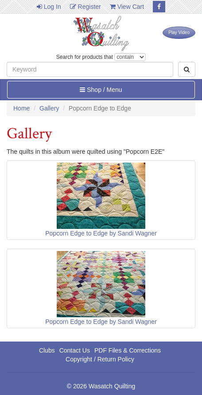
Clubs (47, 350)
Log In (49, 6)
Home (21, 108)
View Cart (127, 6)
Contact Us (74, 350)
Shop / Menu (101, 89)
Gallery (49, 108)
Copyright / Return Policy (100, 359)
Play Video (179, 32)
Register (85, 6)
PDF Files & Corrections (127, 350)
